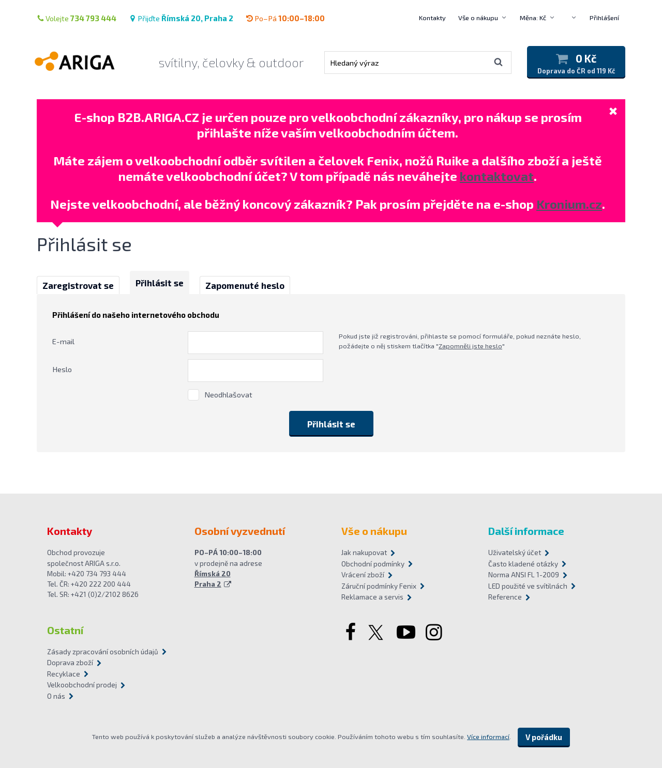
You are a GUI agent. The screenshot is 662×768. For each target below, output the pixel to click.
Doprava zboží (70, 662)
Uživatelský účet (514, 552)
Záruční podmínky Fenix (378, 586)
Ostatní (65, 630)
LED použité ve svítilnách (527, 586)
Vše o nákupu (478, 17)
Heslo (62, 369)
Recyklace (63, 674)
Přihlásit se (160, 283)
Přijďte (181, 18)
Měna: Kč (533, 17)
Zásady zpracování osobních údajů (102, 652)
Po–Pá (285, 18)
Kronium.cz (569, 203)
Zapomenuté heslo (244, 285)
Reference (505, 597)
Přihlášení (604, 17)
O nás (56, 696)
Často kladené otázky (523, 564)
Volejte (76, 18)
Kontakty (432, 17)
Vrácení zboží (362, 575)
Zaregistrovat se (78, 285)
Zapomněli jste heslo (470, 346)
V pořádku (543, 737)
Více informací (488, 736)
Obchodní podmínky (372, 564)
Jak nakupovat (364, 552)
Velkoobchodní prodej (82, 685)
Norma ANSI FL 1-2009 (523, 575)
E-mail (63, 341)
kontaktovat (497, 175)
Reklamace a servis (372, 597)
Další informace (526, 531)
